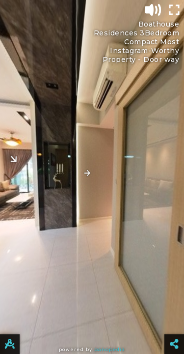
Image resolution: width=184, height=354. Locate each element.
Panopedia (109, 349)
